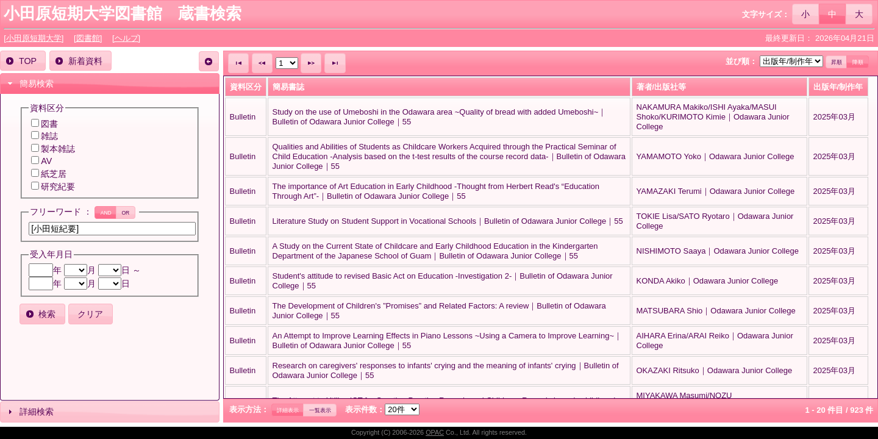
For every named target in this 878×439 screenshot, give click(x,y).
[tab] (110, 84)
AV (46, 161)
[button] (805, 14)
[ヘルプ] (126, 38)
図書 (49, 124)
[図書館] (88, 38)
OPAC (435, 432)
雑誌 (49, 136)
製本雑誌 (58, 149)
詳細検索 (37, 411)
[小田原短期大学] (33, 38)
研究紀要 (58, 186)
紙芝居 (53, 174)
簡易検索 (37, 83)
